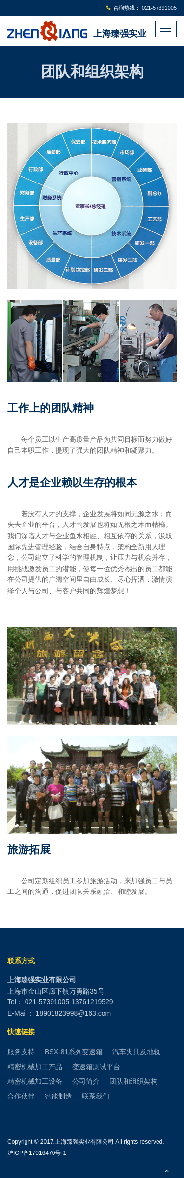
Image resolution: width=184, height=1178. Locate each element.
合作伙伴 (21, 1096)
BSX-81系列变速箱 (74, 1052)
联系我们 (95, 1096)
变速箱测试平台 (96, 1067)
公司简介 (86, 1081)
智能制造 (58, 1096)
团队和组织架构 (133, 1081)
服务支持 (21, 1052)
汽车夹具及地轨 (136, 1052)
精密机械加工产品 (34, 1067)
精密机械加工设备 (34, 1081)
